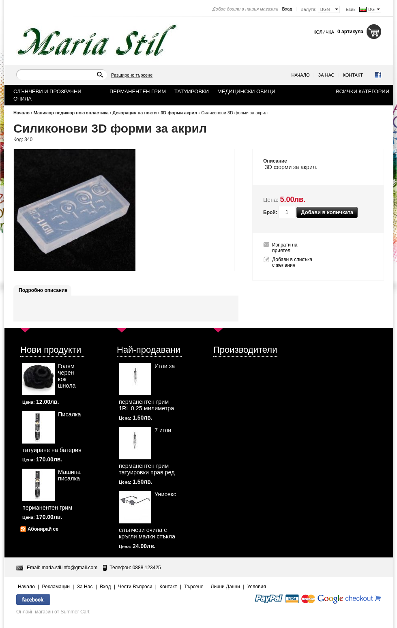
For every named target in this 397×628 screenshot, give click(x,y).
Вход (287, 8)
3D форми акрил (179, 112)
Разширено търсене (131, 75)
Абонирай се (43, 529)
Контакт (353, 75)
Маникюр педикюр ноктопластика (71, 112)
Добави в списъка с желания (292, 262)
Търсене (193, 586)
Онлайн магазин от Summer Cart (53, 612)
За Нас (326, 75)
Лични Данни (225, 586)
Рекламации (56, 586)
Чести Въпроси (135, 586)
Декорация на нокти (135, 112)
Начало (301, 75)
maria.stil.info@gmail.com (70, 567)
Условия (256, 586)
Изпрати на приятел (285, 247)
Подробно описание (43, 290)
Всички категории (362, 91)
